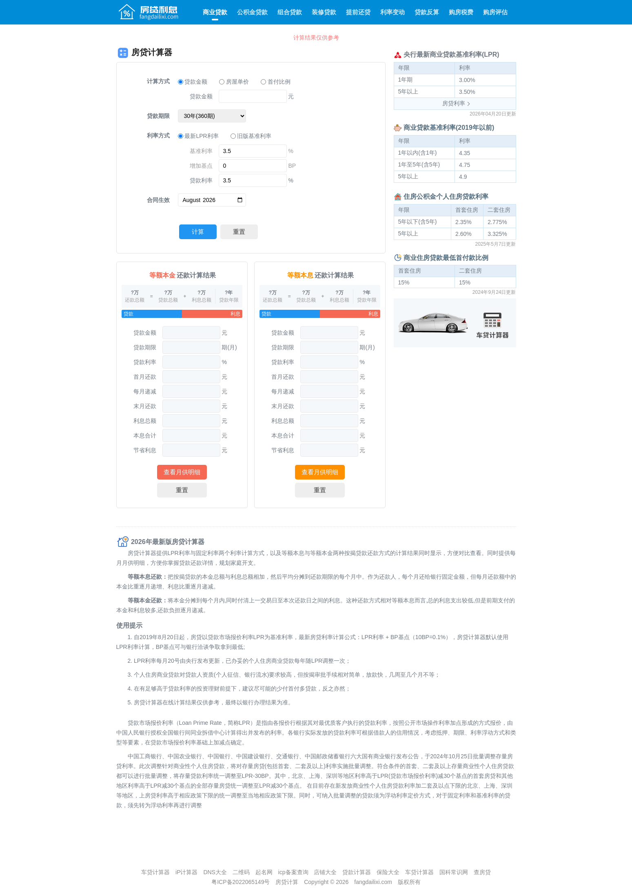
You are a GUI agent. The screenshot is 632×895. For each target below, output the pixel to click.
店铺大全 (325, 872)
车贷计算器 (155, 872)
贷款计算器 (356, 872)
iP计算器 (186, 872)
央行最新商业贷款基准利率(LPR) (451, 54)
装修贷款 (324, 12)
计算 (198, 231)
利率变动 (392, 12)
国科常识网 (453, 872)
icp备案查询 (293, 872)
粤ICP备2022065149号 (240, 882)
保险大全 (388, 872)
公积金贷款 (252, 12)
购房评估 (495, 12)
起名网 (264, 872)
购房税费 (461, 12)
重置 (239, 231)
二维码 (241, 872)
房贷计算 (286, 882)
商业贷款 (215, 12)
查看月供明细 (182, 472)
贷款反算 (427, 12)
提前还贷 (358, 12)
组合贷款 (289, 12)
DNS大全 (215, 872)
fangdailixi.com (373, 882)
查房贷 (482, 872)
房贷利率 (453, 103)
